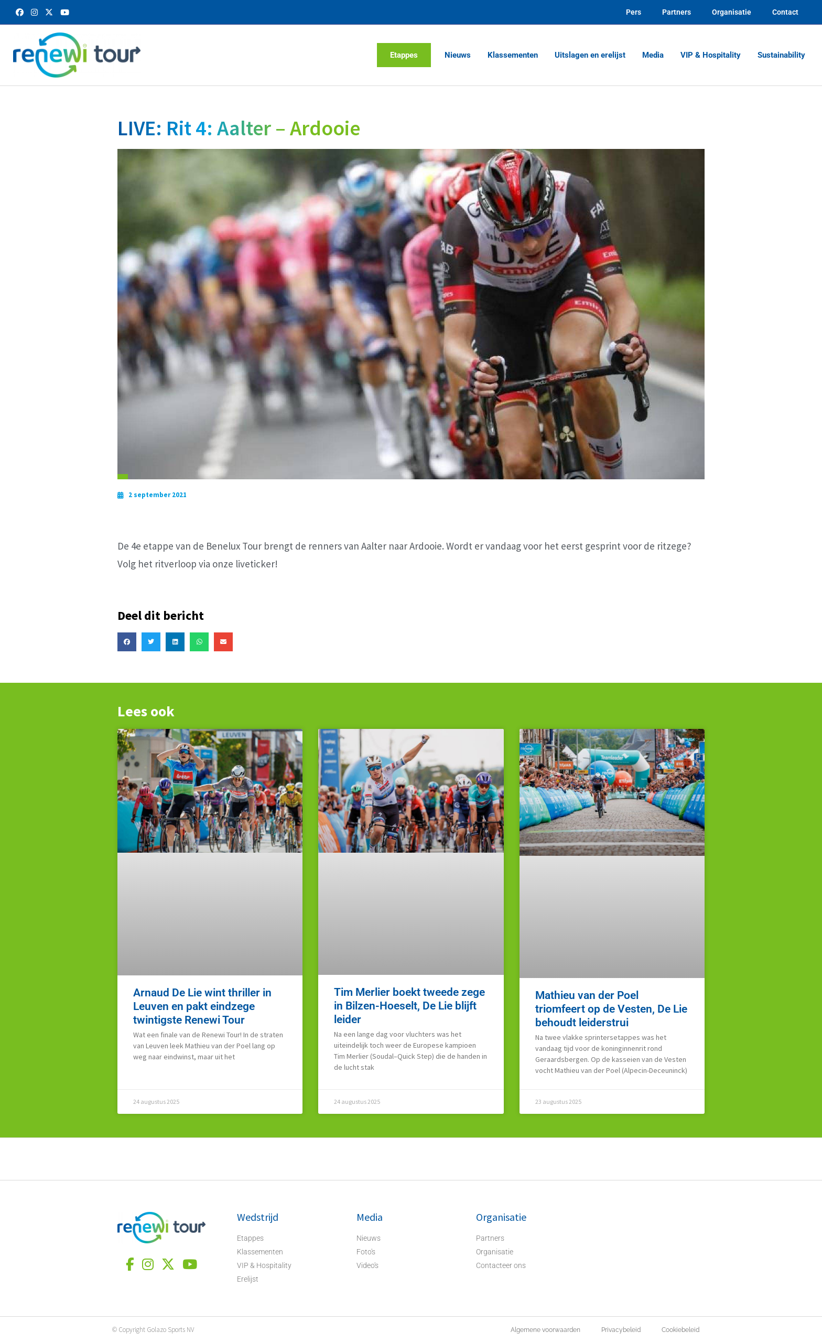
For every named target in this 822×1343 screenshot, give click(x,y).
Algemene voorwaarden (545, 1330)
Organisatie (731, 12)
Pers (633, 12)
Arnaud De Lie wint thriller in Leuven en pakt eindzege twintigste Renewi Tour (202, 1006)
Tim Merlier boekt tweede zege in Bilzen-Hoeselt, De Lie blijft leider (409, 1006)
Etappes (404, 55)
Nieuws (458, 55)
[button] (126, 641)
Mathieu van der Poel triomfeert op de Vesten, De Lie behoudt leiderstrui (611, 1009)
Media (653, 55)
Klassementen (513, 55)
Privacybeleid (621, 1330)
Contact (785, 12)
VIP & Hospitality (710, 55)
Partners (676, 12)
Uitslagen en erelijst (590, 55)
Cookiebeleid (680, 1330)
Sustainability (781, 55)
